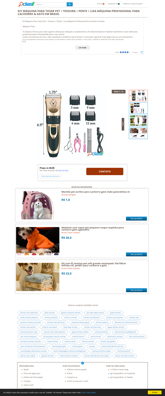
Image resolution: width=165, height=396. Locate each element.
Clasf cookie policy (88, 392)
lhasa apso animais (70, 327)
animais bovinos (78, 336)
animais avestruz (102, 322)
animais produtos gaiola (80, 322)
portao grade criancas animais (54, 336)
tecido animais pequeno (29, 317)
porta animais (96, 336)
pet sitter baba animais (95, 313)
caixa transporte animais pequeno (33, 346)
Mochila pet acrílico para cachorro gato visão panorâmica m (96, 191)
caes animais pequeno (28, 336)
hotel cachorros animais (69, 356)
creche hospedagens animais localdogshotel (69, 351)
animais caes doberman (29, 313)
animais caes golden (108, 341)
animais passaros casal (28, 332)
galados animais (48, 356)
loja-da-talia (63, 170)
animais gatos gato (59, 346)
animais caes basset (49, 327)
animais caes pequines (114, 317)
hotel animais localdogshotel (125, 332)
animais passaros (123, 351)
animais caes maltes (27, 356)
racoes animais (52, 341)
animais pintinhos (101, 332)
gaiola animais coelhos (80, 332)
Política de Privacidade (33, 377)
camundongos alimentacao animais (33, 351)
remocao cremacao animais (30, 322)
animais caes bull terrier (56, 322)
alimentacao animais (115, 336)
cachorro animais (70, 317)
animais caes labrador (91, 317)
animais (92, 346)
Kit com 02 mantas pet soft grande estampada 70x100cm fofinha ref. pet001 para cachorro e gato (94, 264)
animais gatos (77, 346)
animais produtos (51, 317)
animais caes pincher (28, 327)
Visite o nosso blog (119, 369)
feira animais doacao (137, 336)
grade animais (115, 313)
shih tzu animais (88, 341)
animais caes (134, 317)
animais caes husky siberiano (54, 332)
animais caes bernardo (92, 327)
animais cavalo (70, 341)
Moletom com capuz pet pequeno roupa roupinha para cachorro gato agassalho (93, 228)
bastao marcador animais (124, 356)
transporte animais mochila (30, 341)
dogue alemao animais (115, 327)
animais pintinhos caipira (101, 351)
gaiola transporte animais (70, 313)
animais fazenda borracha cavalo (96, 356)
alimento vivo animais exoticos (126, 322)
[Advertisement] (82, 73)
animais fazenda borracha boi (112, 346)
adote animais (49, 313)
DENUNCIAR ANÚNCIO (50, 176)
